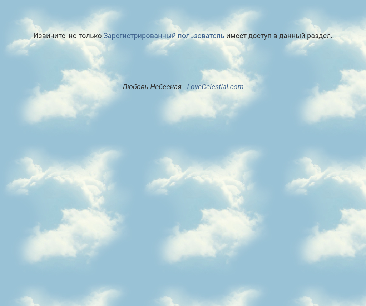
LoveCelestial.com (215, 86)
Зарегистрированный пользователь (164, 35)
